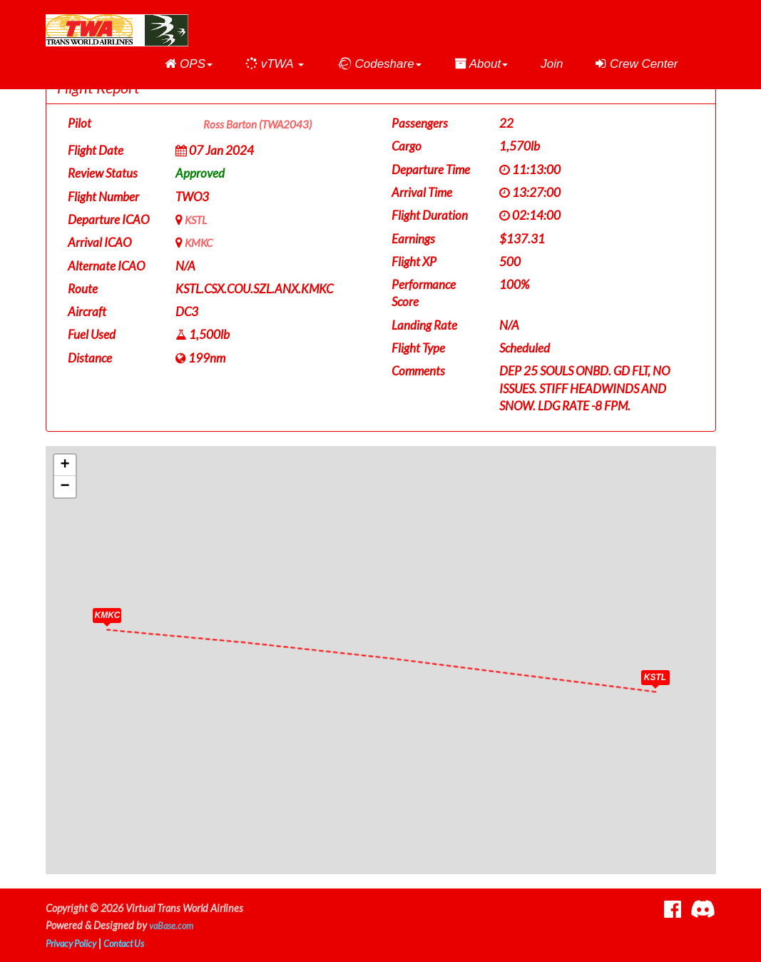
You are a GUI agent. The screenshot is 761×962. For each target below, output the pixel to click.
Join (552, 64)
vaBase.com (174, 925)
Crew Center (637, 64)
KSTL (197, 219)
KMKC (201, 242)
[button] (188, 64)
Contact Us (134, 943)
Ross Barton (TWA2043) (265, 124)
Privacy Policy (75, 943)
